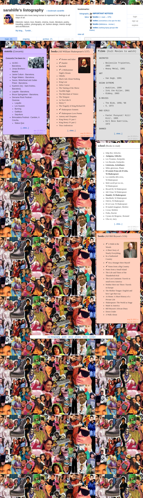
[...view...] (25, 128)
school (110, 145)
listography (84, 14)
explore (135, 25)
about (70, 337)
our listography (54, 337)
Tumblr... (29, 31)
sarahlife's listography (23, 10)
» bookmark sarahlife (55, 11)
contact (92, 337)
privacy (78, 337)
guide (64, 337)
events (14, 51)
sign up (135, 21)
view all (81, 34)
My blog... (20, 31)
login (135, 17)
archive (47, 39)
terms (85, 337)
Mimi (87, 17)
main (8, 39)
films (118, 51)
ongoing (27, 39)
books (71, 51)
